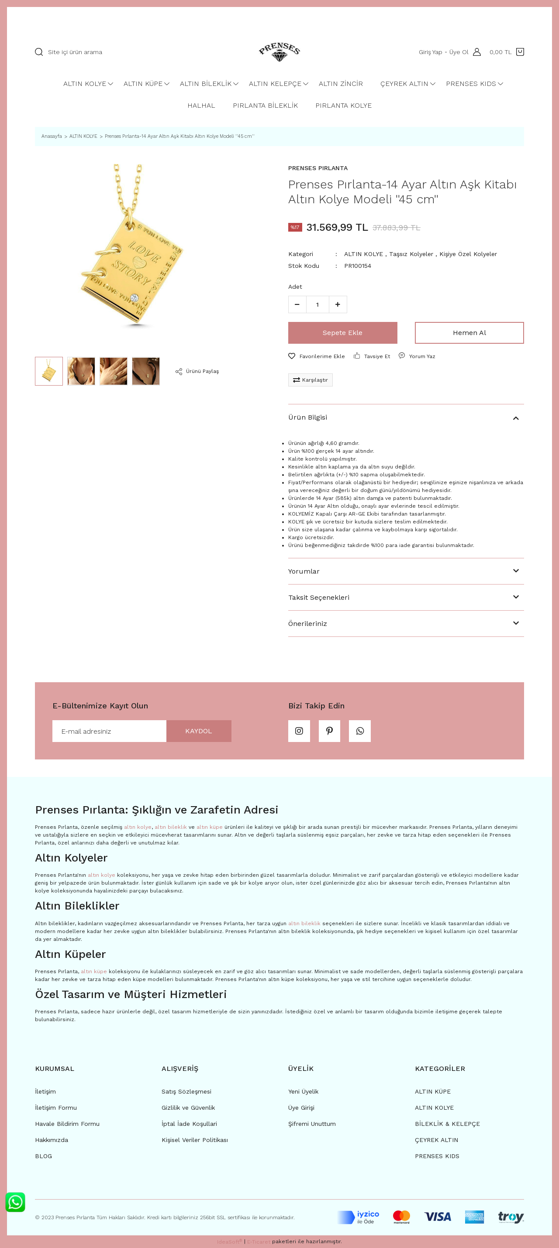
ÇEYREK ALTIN (436, 1139)
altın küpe (210, 827)
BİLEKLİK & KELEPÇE (447, 1123)
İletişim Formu (56, 1107)
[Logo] (279, 52)
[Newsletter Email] (141, 731)
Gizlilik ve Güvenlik (188, 1107)
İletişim (45, 1091)
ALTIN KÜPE (433, 1091)
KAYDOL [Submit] (198, 731)
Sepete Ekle (342, 332)
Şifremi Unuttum (312, 1123)
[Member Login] (475, 52)
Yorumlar (304, 571)
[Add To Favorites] (316, 356)
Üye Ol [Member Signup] (459, 51)
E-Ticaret (258, 1242)
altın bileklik (171, 827)
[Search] (131, 52)
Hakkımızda (51, 1139)
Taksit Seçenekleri (318, 597)
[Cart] (507, 52)
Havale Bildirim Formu (67, 1123)
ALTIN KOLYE (363, 253)
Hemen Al (469, 332)
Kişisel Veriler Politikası (195, 1139)
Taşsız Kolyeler (411, 253)
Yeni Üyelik (303, 1091)
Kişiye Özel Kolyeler (468, 253)
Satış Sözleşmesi (186, 1091)
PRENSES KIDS (437, 1155)
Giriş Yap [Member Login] (430, 51)
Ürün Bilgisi (307, 417)
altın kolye (138, 827)
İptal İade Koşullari (189, 1123)
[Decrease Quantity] (297, 304)
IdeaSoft (229, 1241)
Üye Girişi (301, 1107)
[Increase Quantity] (338, 304)
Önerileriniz (307, 623)
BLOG (43, 1155)
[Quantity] (317, 304)
